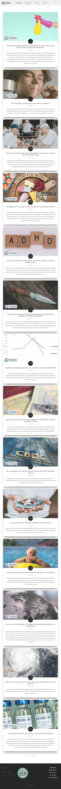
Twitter (52, 772)
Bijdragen (28, 2)
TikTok (53, 775)
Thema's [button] (37, 2)
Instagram (53, 777)
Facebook (53, 770)
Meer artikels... (31, 756)
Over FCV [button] (45, 2)
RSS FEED (5, 767)
